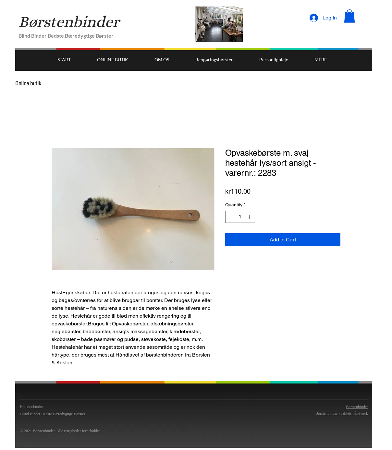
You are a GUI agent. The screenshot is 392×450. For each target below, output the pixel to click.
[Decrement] (230, 217)
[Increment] (250, 217)
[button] (349, 16)
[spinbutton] (240, 217)
